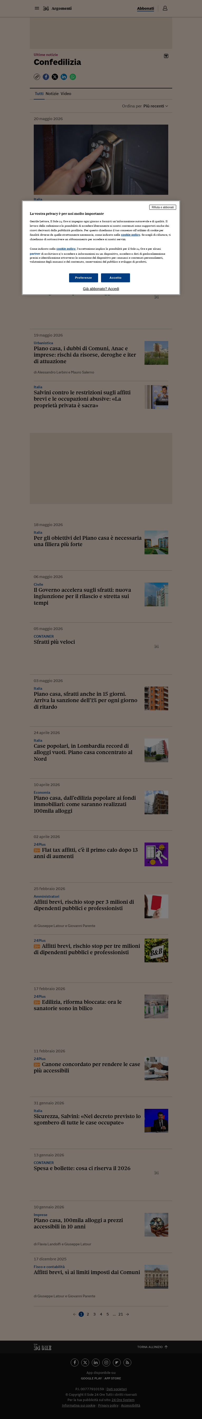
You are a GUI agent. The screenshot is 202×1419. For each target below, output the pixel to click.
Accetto (115, 277)
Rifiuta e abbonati (163, 207)
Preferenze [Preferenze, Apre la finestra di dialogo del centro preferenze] (83, 277)
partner (35, 253)
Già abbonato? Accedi (101, 288)
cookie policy (130, 234)
